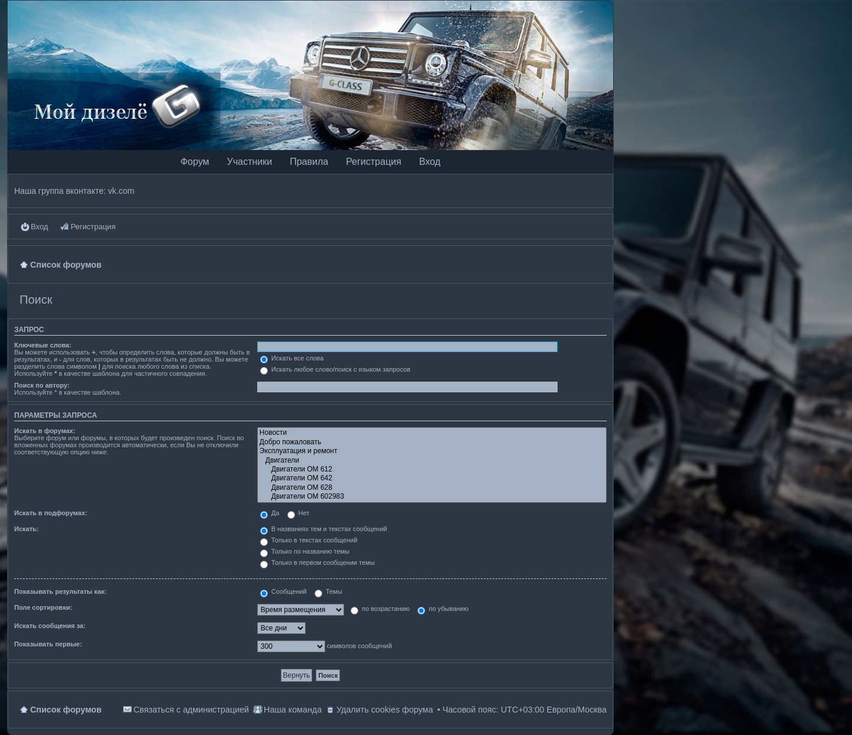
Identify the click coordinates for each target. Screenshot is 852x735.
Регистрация (373, 162)
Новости (431, 432)
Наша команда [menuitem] (293, 709)
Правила (309, 162)
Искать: (26, 528)
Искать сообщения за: (50, 625)
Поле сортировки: (43, 607)
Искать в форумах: (44, 430)
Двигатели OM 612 (431, 469)
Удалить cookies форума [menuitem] (384, 709)
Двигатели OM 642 (431, 478)
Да (270, 512)
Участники (249, 162)
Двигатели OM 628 (431, 487)
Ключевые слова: (43, 345)
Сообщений (283, 591)
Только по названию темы (304, 551)
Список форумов (66, 709)
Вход (429, 162)
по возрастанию (380, 608)
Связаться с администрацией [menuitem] (191, 709)
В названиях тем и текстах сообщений (323, 528)
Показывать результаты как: (60, 591)
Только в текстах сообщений (309, 540)
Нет (298, 512)
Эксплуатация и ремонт (431, 451)
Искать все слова (292, 358)
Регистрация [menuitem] (92, 226)
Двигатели (431, 460)
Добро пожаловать (431, 442)
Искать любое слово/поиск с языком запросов (335, 369)
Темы (328, 591)
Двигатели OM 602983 (431, 496)
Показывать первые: (48, 644)
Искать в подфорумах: (51, 512)
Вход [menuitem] (39, 226)
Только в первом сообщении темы (317, 562)
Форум (194, 162)
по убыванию (442, 608)
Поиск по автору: (41, 385)
